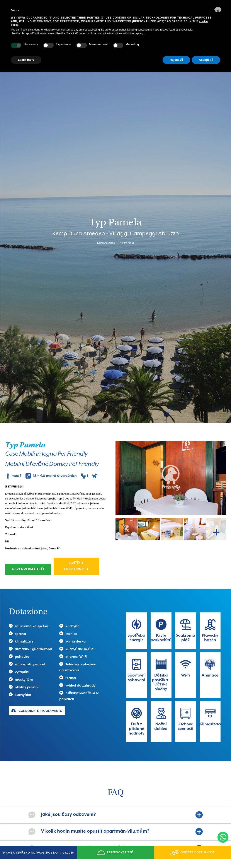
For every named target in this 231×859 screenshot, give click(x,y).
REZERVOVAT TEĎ (28, 533)
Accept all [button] (206, 59)
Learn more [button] (26, 59)
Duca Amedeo (106, 225)
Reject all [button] (176, 59)
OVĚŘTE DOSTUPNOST (76, 530)
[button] (217, 9)
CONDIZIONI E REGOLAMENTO (36, 675)
